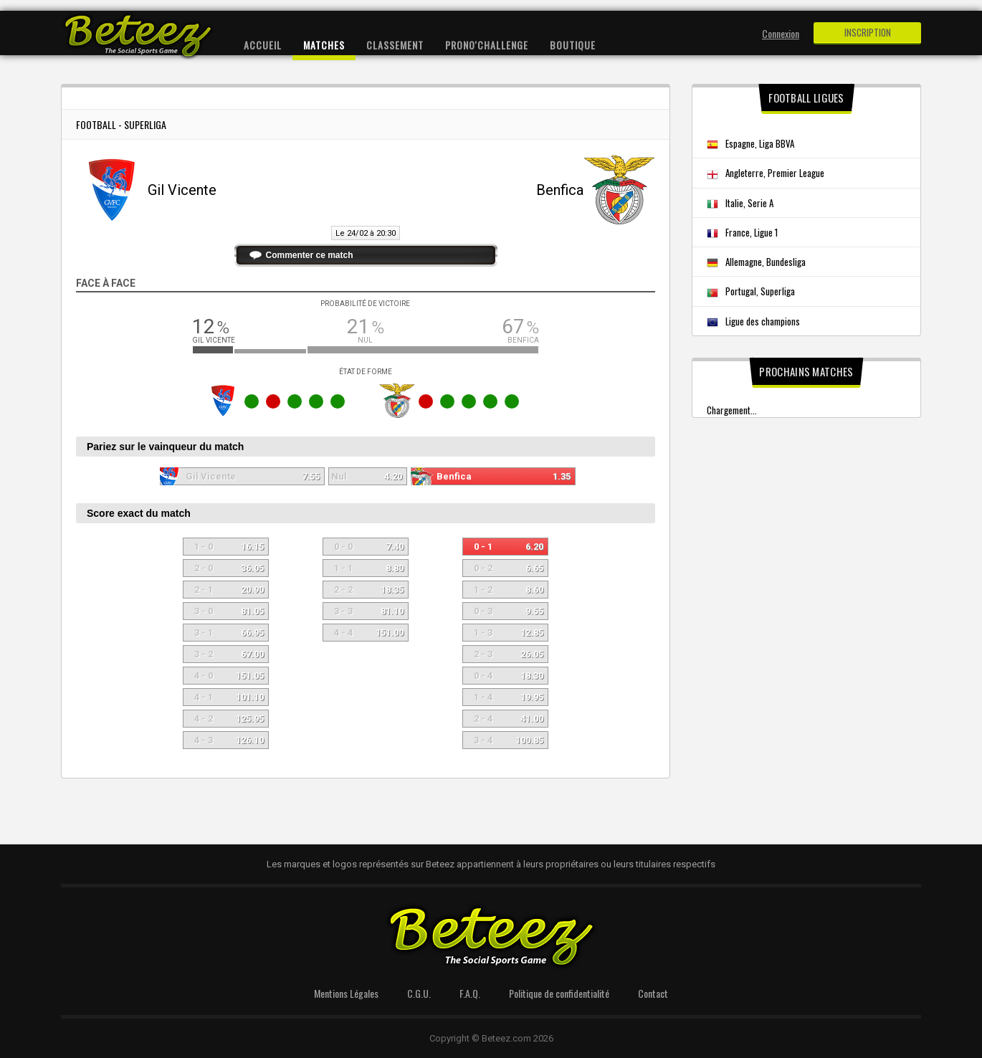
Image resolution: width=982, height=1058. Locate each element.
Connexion (780, 33)
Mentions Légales (346, 993)
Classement (395, 44)
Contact (653, 993)
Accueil (263, 44)
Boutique (573, 44)
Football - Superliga (121, 124)
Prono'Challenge (486, 44)
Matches (324, 44)
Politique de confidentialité (559, 993)
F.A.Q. (469, 993)
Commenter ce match (309, 255)
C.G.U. (419, 993)
